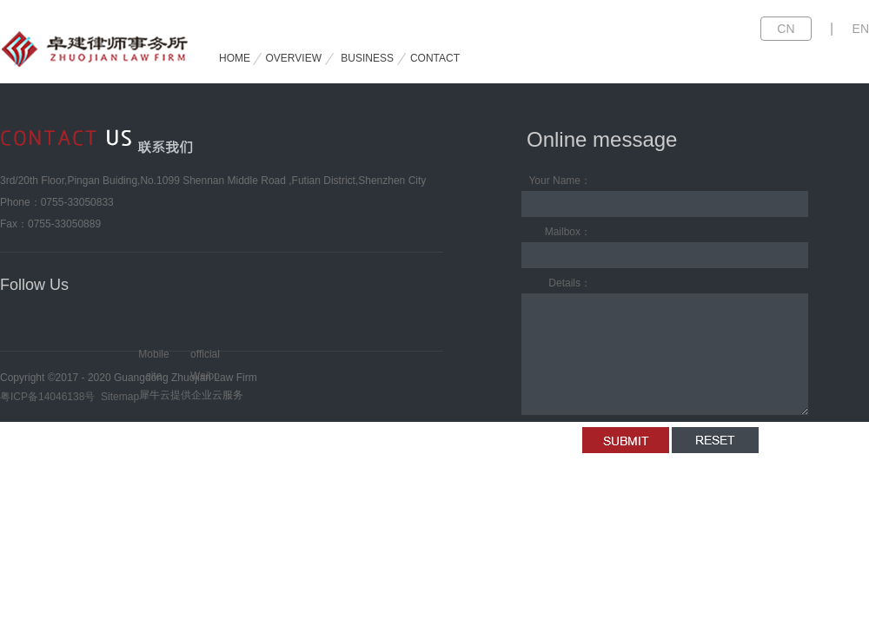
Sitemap (117, 397)
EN (860, 29)
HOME (234, 58)
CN (785, 29)
